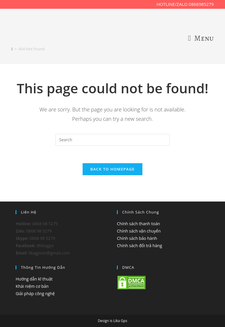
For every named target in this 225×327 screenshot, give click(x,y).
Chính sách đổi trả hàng (139, 245)
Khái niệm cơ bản (32, 286)
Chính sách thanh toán (138, 223)
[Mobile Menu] (201, 38)
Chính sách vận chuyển (139, 231)
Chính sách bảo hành (137, 238)
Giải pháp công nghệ (35, 293)
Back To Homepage (112, 169)
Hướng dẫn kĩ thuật (34, 279)
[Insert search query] (112, 140)
